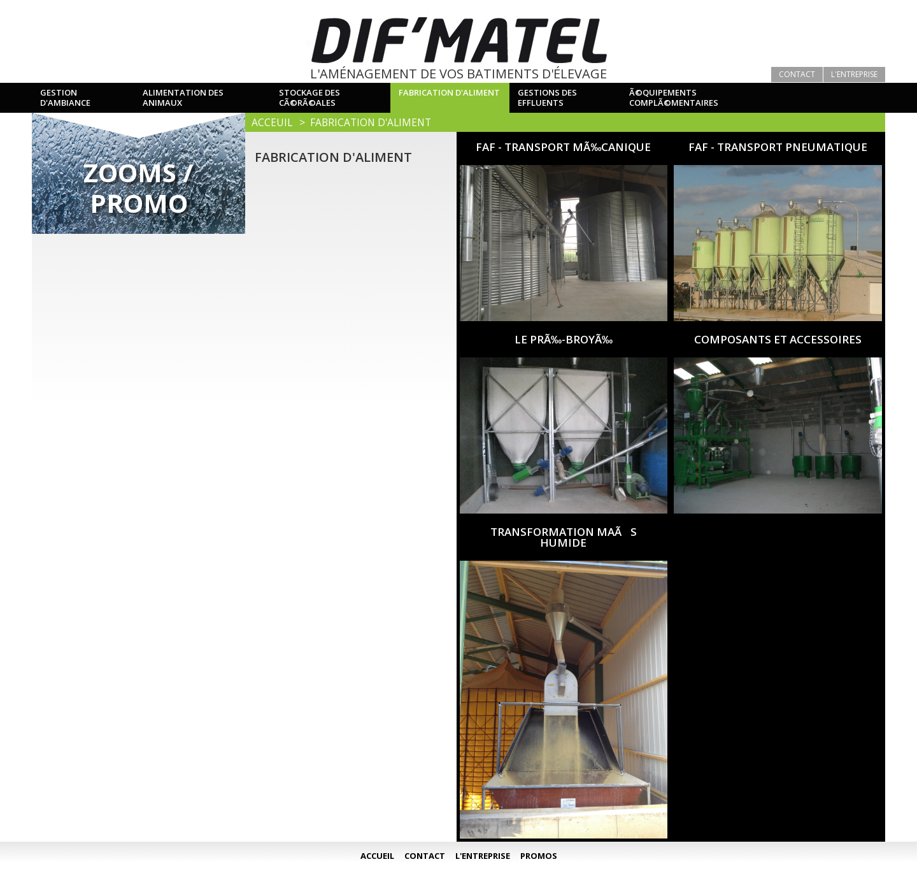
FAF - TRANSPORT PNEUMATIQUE (777, 147)
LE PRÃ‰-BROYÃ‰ (564, 339)
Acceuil (272, 122)
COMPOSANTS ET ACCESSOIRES (778, 339)
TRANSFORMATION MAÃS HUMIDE (563, 537)
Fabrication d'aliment (370, 122)
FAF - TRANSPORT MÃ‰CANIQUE (563, 147)
